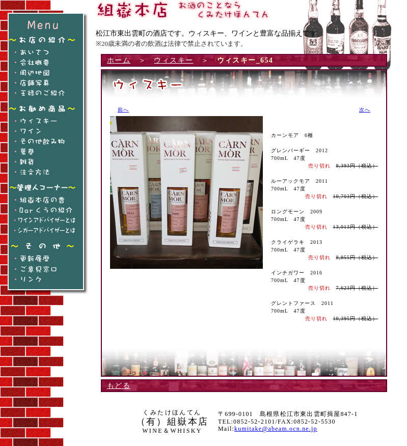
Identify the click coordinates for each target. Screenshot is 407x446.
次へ (364, 110)
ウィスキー (173, 60)
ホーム (118, 60)
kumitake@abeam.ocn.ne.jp (275, 428)
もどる (118, 385)
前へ (123, 110)
